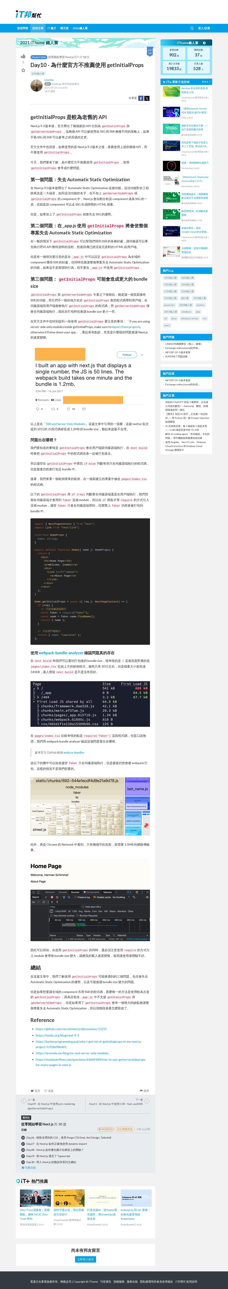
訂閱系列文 (125, 1129)
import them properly (126, 327)
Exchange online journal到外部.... (182, 347)
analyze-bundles (73, 752)
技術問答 (22, 28)
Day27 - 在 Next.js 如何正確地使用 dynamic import (56, 1143)
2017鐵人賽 (170, 311)
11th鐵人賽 (170, 298)
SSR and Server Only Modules (65, 424)
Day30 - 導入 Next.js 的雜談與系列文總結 (51, 1162)
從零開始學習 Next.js (61, 57)
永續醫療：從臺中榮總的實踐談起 (195, 250)
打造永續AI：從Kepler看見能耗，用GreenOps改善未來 (102, 1214)
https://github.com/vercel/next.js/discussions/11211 (71, 1029)
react (167, 325)
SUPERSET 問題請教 (176, 356)
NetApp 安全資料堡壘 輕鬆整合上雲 (195, 90)
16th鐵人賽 (187, 277)
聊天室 (64, 28)
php (198, 311)
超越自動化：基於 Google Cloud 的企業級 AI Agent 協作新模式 (194, 230)
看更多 (206, 81)
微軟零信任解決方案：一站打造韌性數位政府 (195, 127)
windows (186, 311)
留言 (35, 1090)
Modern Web (39, 57)
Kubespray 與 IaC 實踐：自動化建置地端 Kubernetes (135, 1214)
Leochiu (49, 79)
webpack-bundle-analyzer (61, 652)
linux (174, 318)
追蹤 (49, 1090)
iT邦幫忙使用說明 (186, 1281)
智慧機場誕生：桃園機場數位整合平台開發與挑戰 (195, 196)
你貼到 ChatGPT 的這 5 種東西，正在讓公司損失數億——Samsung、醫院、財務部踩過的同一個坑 (186, 406)
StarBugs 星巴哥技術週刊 (61, 83)
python (200, 304)
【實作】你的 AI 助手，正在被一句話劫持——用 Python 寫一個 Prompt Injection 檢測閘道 (187, 417)
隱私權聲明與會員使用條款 (156, 1281)
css (204, 318)
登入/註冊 (204, 28)
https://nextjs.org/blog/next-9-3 (57, 1035)
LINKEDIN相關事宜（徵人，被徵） (184, 343)
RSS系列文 (105, 1129)
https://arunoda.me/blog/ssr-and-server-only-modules (72, 1053)
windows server (189, 318)
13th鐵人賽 (38, 73)
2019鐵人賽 (199, 298)
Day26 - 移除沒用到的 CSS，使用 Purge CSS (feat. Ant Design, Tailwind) (68, 1137)
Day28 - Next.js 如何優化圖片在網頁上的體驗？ (55, 1149)
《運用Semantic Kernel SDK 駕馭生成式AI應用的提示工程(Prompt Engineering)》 (195, 111)
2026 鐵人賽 (80, 28)
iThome (93, 1281)
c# (165, 318)
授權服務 (119, 1281)
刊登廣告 (105, 1281)
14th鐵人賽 (187, 284)
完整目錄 (28, 1167)
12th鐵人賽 (187, 291)
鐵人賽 (185, 298)
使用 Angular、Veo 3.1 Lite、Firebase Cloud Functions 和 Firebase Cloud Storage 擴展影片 (185, 446)
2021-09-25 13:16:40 (55, 87)
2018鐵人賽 (185, 304)
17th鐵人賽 (170, 291)
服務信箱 (132, 1281)
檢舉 (144, 1090)
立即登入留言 (85, 1259)
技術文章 (37, 28)
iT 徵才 (52, 28)
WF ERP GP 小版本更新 (177, 352)
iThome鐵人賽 (191, 43)
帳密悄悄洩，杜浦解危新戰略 (195, 213)
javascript (169, 304)
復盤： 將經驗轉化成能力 (195, 162)
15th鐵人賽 (170, 277)
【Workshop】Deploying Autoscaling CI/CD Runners (195, 179)
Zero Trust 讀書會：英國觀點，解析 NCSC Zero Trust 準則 (35, 1214)
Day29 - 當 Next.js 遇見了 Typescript (48, 1156)
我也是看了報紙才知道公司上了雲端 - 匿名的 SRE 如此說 (195, 144)
